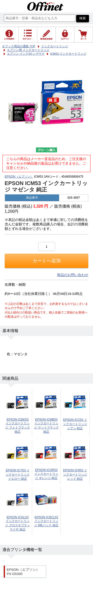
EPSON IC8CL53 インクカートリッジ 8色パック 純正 (46, 521)
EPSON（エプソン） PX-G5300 (23, 572)
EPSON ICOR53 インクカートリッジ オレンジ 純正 (46, 474)
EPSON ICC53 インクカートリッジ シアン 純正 (75, 424)
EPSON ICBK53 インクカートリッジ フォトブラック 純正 (17, 425)
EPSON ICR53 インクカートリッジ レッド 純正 (75, 474)
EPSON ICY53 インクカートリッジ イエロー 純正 (18, 474)
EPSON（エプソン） (19, 176)
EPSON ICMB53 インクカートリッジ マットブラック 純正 (46, 425)
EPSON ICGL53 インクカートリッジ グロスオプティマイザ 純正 (17, 523)
